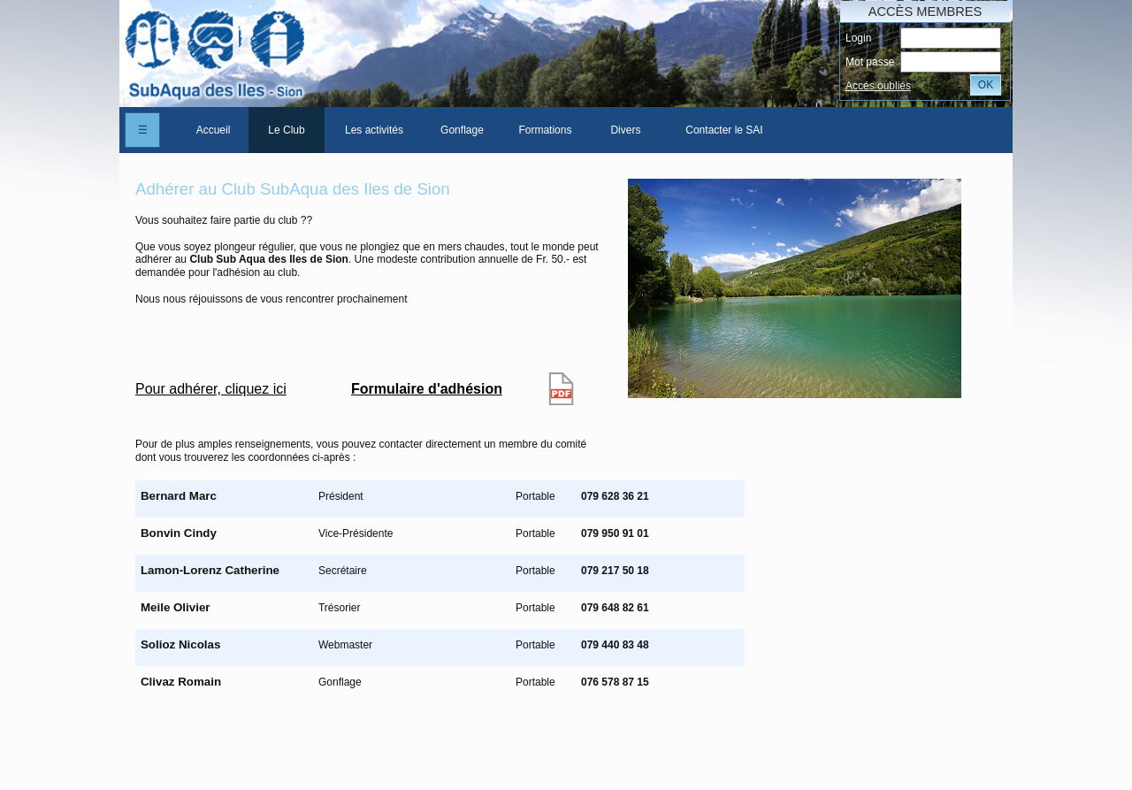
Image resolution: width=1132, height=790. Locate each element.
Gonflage (462, 130)
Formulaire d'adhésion (426, 388)
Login (858, 38)
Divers (625, 130)
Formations (544, 130)
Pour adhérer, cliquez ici (211, 388)
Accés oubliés (878, 86)
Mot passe (869, 62)
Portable (535, 496)
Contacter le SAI (723, 130)
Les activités (374, 130)
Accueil (213, 130)
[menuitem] (213, 130)
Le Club (286, 130)
